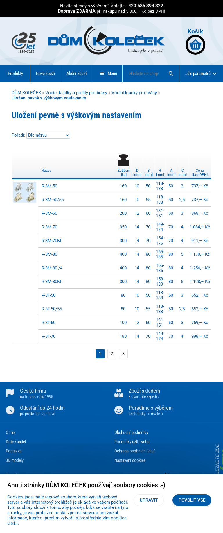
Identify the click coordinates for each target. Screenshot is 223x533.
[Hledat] (171, 73)
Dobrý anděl (16, 441)
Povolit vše (192, 500)
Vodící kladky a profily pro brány (76, 92)
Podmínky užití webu (131, 441)
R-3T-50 (48, 295)
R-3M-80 (49, 254)
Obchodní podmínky (131, 432)
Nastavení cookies (130, 460)
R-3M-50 (49, 186)
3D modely (15, 460)
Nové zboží (45, 73)
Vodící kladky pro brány (134, 92)
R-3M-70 (49, 227)
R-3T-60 (48, 322)
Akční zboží (76, 73)
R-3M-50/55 (53, 199)
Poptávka (13, 451)
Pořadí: (19, 135)
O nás (10, 432)
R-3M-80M (51, 281)
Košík (195, 41)
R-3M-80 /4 (52, 268)
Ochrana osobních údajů (134, 451)
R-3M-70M (51, 240)
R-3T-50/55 (52, 309)
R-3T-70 (48, 336)
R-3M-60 (49, 213)
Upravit (149, 500)
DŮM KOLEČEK (26, 92)
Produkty (15, 73)
